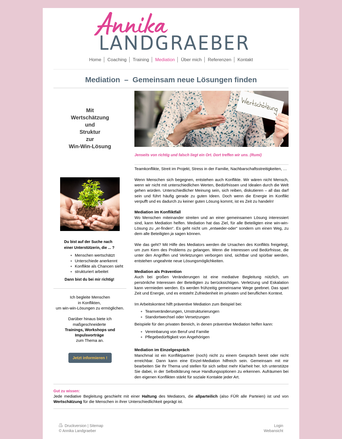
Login (278, 426)
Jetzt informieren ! (90, 357)
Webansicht (273, 431)
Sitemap (96, 426)
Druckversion (73, 426)
